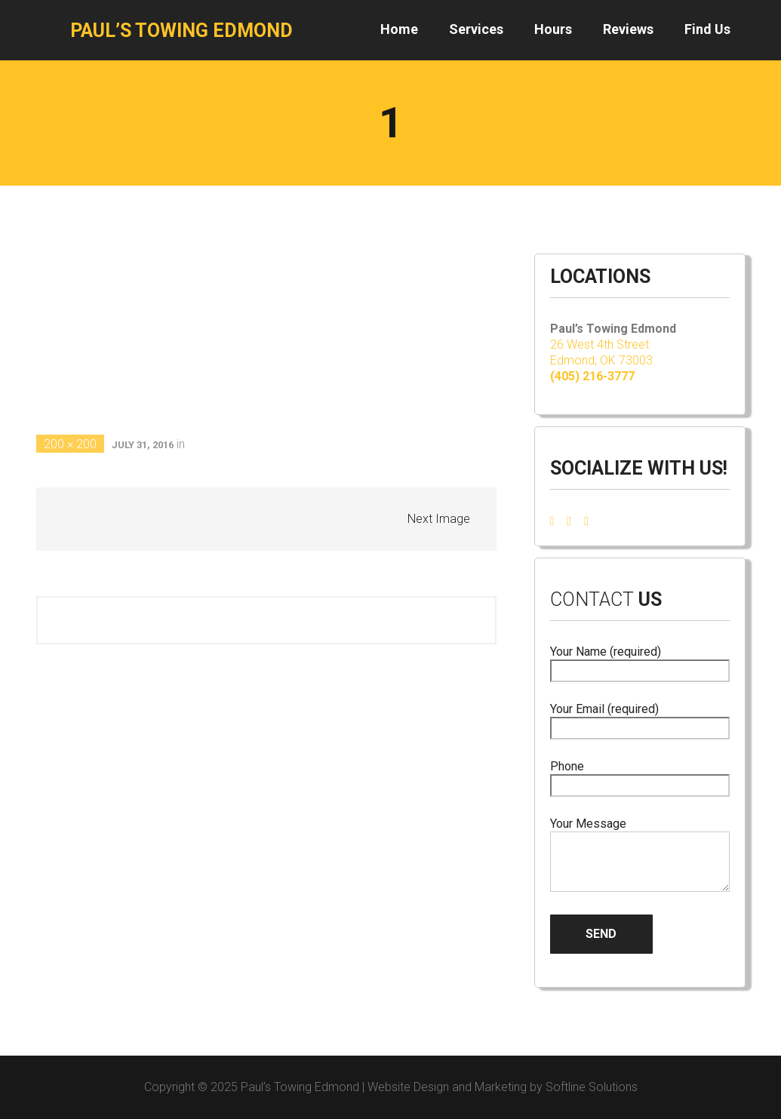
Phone (640, 776)
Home (399, 29)
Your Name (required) (640, 661)
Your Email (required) (640, 719)
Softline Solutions (592, 1087)
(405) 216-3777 (592, 376)
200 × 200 (70, 444)
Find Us (707, 29)
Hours (553, 29)
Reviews (628, 29)
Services (476, 29)
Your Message (640, 855)
